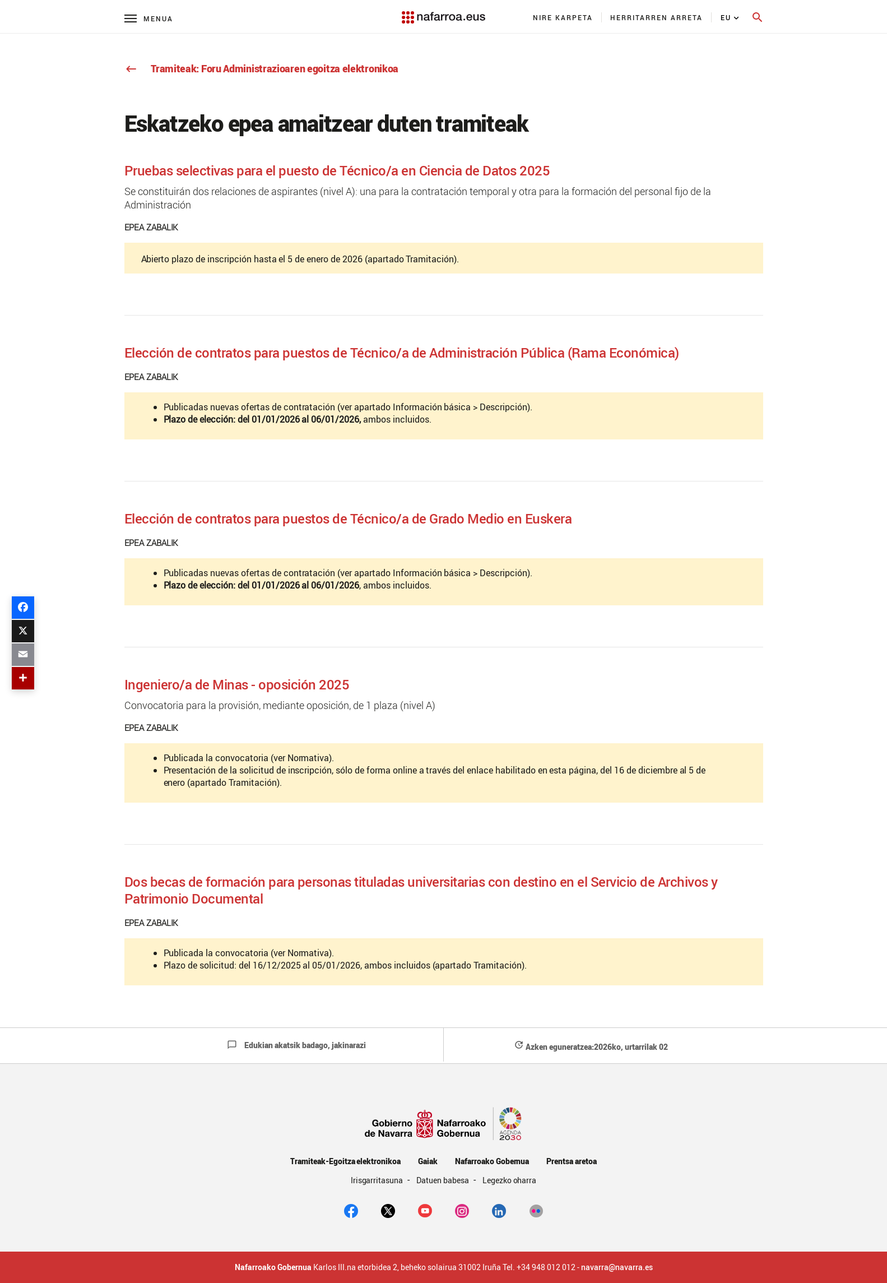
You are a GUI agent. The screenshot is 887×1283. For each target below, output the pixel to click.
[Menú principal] (148, 18)
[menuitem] (563, 17)
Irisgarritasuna (378, 1180)
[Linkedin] (499, 1210)
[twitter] (388, 1210)
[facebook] (351, 1210)
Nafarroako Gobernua (492, 1161)
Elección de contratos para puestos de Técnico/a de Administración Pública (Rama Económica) (401, 353)
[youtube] (425, 1210)
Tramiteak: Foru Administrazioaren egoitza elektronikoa (261, 68)
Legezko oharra (509, 1180)
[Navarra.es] (443, 12)
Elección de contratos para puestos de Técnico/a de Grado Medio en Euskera (348, 518)
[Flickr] (536, 1210)
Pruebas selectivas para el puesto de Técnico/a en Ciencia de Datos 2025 (337, 170)
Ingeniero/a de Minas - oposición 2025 (237, 684)
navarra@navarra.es (617, 1267)
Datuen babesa (443, 1180)
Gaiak (428, 1161)
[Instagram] (462, 1210)
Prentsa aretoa (571, 1161)
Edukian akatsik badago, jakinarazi (296, 1045)
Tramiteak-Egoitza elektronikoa (345, 1161)
